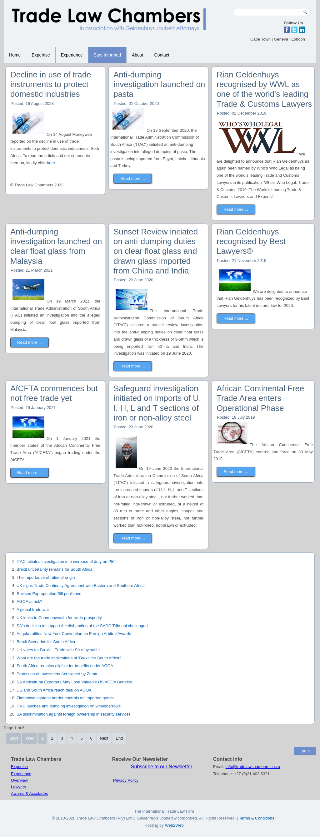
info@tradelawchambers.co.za (253, 766)
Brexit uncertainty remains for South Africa (54, 569)
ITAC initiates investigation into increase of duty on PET (66, 561)
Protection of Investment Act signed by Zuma (57, 674)
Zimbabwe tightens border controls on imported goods (65, 698)
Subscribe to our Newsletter (161, 766)
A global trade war (33, 609)
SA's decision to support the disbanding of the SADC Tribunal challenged (82, 625)
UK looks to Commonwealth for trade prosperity (59, 617)
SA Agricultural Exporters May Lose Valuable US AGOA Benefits (74, 682)
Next (104, 738)
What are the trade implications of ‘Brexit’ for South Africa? (69, 658)
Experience (72, 54)
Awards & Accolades (29, 793)
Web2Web (174, 825)
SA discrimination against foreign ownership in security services (74, 714)
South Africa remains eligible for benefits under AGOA (65, 665)
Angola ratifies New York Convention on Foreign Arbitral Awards (74, 633)
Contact (161, 54)
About (137, 54)
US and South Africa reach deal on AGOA (54, 690)
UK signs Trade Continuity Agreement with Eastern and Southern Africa (81, 585)
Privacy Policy (125, 780)
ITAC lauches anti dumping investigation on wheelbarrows (69, 706)
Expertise (41, 54)
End (119, 738)
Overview (19, 780)
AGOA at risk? (29, 601)
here (50, 162)
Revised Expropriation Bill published (49, 593)
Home (15, 54)
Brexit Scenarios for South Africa (46, 641)
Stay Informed (107, 54)
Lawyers (18, 787)
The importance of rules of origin (46, 577)
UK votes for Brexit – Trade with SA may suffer (58, 649)
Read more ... (132, 178)
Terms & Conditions (257, 818)
